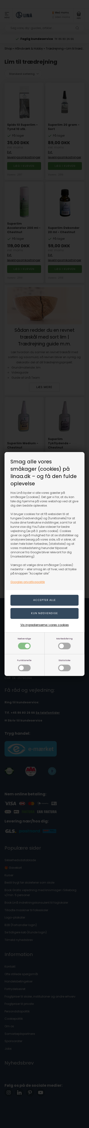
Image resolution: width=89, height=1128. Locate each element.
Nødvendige (24, 643)
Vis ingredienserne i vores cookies (44, 625)
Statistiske (64, 665)
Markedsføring (64, 643)
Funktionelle (24, 665)
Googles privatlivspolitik (27, 582)
